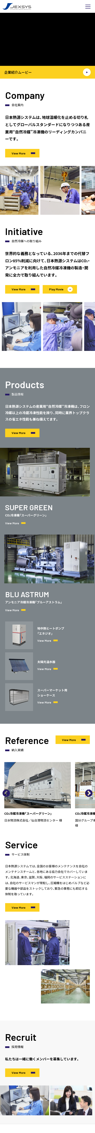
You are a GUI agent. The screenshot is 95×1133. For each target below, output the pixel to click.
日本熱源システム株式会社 (17, 6)
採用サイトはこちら (51, 1128)
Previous (6, 793)
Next (88, 793)
